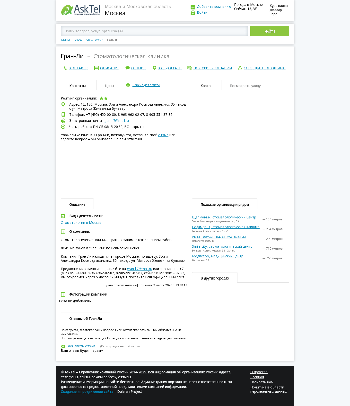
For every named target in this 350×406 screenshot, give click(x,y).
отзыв (163, 135)
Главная (65, 39)
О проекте (259, 372)
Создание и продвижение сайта (87, 391)
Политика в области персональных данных (268, 389)
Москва (78, 39)
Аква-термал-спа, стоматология (219, 236)
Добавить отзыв (81, 346)
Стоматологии (94, 39)
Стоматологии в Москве (81, 222)
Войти (202, 12)
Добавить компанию (214, 6)
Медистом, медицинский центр (217, 256)
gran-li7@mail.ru (116, 120)
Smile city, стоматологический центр (222, 246)
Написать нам (261, 382)
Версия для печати (146, 85)
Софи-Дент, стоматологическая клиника (226, 227)
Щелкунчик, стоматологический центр (224, 217)
